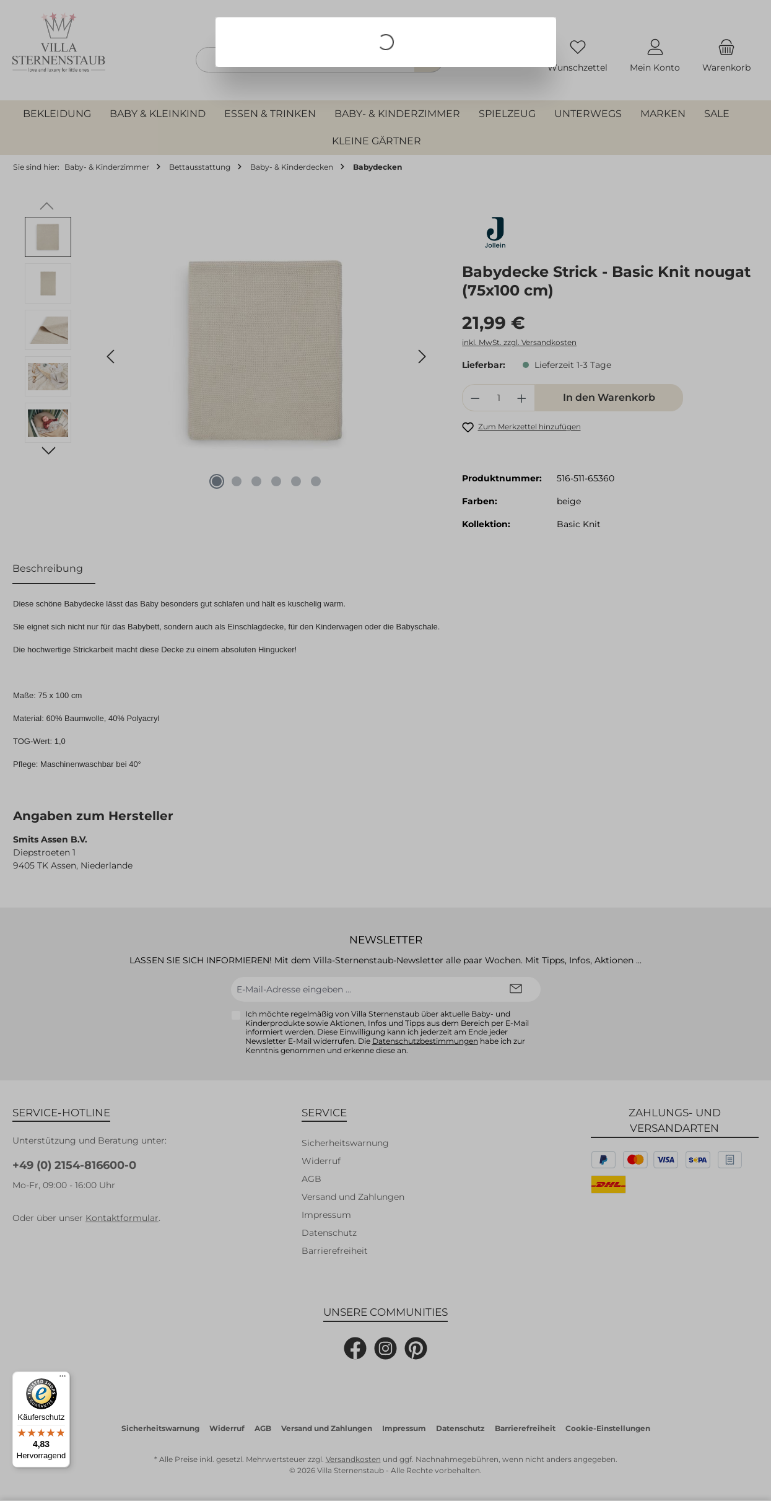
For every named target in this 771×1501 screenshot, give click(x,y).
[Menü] (62, 1379)
